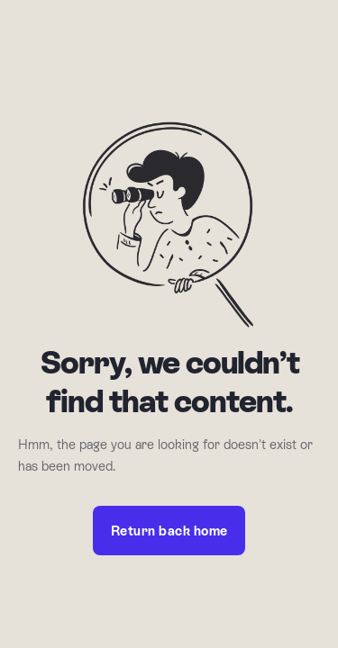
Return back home (169, 531)
